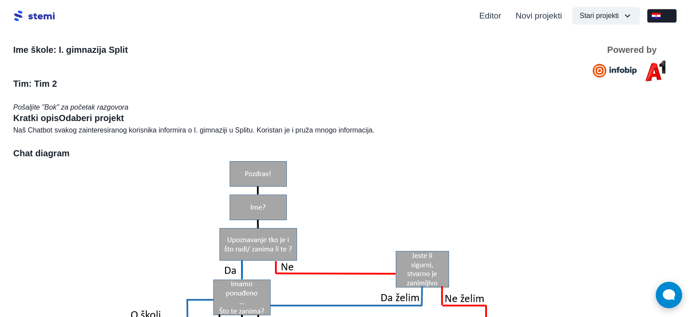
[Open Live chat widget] (669, 295)
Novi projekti (539, 15)
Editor (490, 15)
